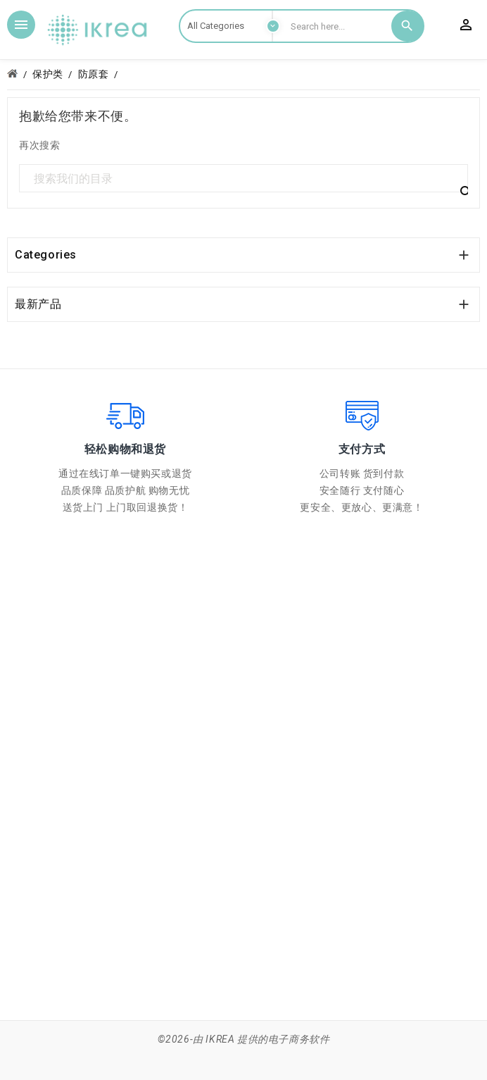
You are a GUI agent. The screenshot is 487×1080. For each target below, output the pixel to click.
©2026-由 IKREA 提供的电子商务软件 (244, 1039)
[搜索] (243, 179)
